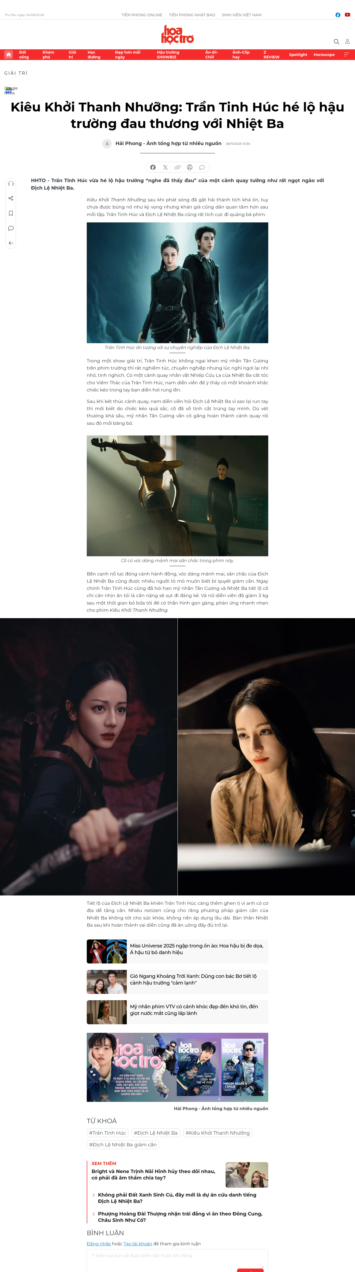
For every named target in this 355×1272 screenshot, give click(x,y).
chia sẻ (153, 167)
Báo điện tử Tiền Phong (177, 34)
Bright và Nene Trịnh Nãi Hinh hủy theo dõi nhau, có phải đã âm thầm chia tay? (153, 1175)
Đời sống (24, 54)
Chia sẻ (11, 198)
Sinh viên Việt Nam (242, 15)
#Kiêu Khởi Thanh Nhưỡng (218, 1133)
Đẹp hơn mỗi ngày (127, 54)
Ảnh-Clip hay (241, 54)
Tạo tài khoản (138, 1243)
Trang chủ (8, 54)
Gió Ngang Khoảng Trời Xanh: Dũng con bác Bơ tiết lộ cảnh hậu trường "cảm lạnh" (193, 979)
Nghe (11, 183)
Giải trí (72, 54)
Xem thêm (346, 54)
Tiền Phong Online (142, 15)
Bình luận (11, 228)
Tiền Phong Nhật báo (192, 15)
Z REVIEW (272, 54)
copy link (177, 167)
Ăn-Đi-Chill (211, 54)
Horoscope (324, 54)
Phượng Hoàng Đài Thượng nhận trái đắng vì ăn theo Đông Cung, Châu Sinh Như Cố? (180, 1217)
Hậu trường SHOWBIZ (168, 54)
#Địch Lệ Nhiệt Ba (156, 1133)
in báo (190, 167)
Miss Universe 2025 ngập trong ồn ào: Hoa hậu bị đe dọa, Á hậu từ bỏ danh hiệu (196, 949)
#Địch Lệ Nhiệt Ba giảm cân (123, 1145)
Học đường (94, 54)
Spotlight (298, 54)
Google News (8, 90)
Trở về (11, 243)
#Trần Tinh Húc (107, 1133)
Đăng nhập (99, 1243)
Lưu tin (11, 213)
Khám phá (48, 54)
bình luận (202, 167)
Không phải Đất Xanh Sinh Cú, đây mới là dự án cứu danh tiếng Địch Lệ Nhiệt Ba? (177, 1198)
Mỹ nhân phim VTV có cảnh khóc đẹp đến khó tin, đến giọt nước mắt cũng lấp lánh (194, 1010)
